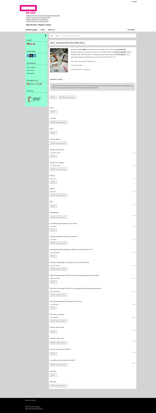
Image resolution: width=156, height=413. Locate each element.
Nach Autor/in (31, 70)
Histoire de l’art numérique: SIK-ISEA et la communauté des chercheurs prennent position (75, 288)
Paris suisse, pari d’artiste (57, 314)
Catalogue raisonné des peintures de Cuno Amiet (63, 236)
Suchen (132, 29)
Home (51, 35)
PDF (54, 97)
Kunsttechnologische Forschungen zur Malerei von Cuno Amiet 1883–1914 (71, 249)
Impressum (53, 371)
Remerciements (54, 212)
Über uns (51, 30)
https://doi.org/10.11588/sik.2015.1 (85, 61)
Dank (51, 201)
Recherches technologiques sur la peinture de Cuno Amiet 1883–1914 (69, 262)
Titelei (52, 108)
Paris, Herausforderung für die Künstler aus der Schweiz (66, 301)
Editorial (52, 175)
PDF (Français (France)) (68, 97)
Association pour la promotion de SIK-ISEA (62, 360)
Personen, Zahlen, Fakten (57, 327)
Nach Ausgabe (31, 67)
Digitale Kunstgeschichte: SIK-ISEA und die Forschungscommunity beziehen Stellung (74, 275)
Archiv (43, 30)
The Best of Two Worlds (57, 149)
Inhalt (51, 129)
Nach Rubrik (30, 73)
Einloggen (134, 1)
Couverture (53, 118)
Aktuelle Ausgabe (31, 30)
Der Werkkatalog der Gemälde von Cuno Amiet (63, 223)
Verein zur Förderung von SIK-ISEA (60, 349)
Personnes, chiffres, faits (57, 338)
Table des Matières (55, 139)
